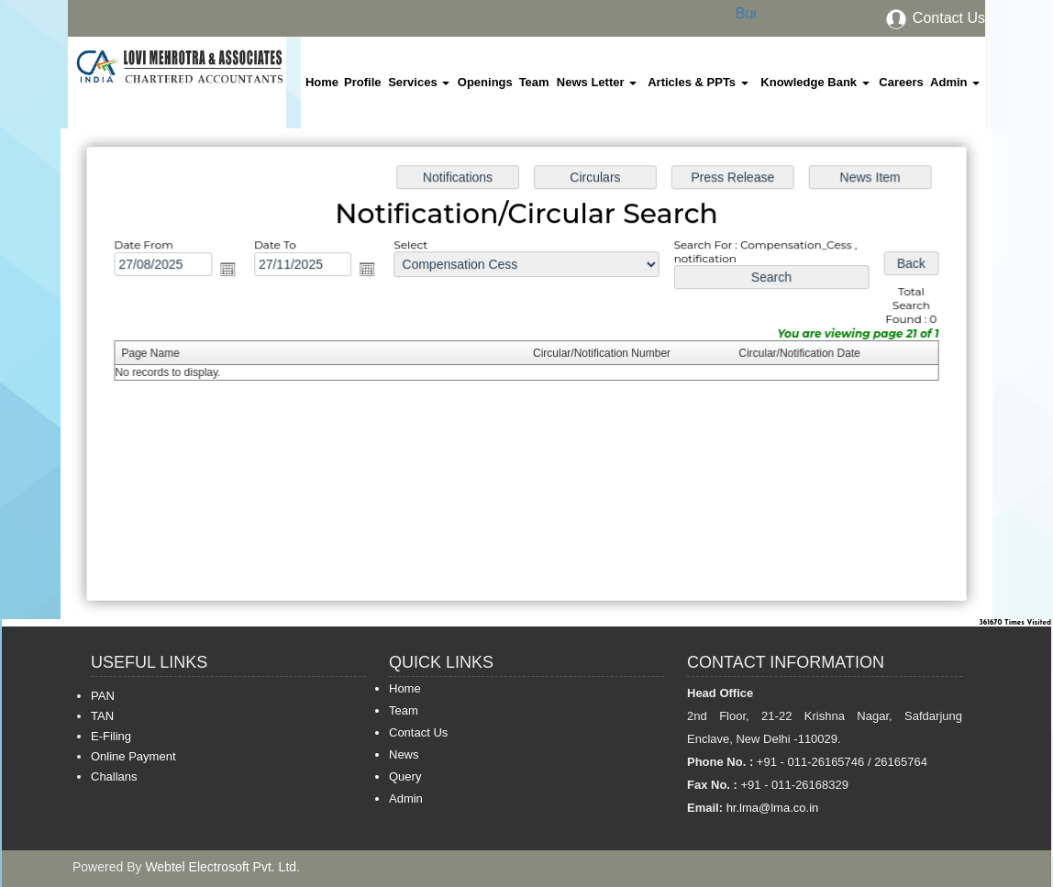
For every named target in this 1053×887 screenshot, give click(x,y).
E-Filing (111, 736)
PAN (103, 696)
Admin (955, 82)
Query (405, 776)
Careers (901, 82)
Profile (362, 82)
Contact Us (934, 18)
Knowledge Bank (814, 82)
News (404, 754)
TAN (102, 716)
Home (321, 82)
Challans (114, 776)
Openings (485, 82)
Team (534, 82)
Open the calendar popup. (234, 271)
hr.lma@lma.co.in (770, 808)
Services (418, 82)
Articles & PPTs (698, 82)
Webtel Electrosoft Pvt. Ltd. (222, 866)
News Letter (597, 82)
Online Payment (133, 756)
